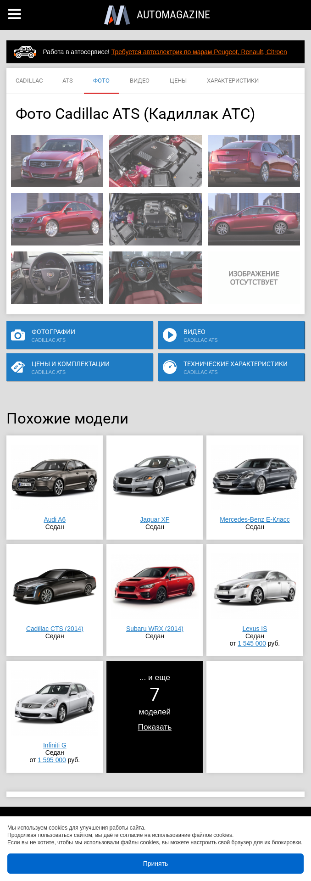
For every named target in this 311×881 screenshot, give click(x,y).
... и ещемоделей (155, 702)
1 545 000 (252, 643)
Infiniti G (55, 745)
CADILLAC (29, 81)
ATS (67, 81)
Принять (155, 863)
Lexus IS (254, 628)
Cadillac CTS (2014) (54, 628)
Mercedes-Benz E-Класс (255, 519)
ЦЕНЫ (178, 81)
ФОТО (101, 81)
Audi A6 (55, 519)
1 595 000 (52, 760)
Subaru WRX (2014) (154, 628)
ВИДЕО (140, 81)
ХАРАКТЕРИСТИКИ (233, 81)
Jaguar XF (154, 519)
